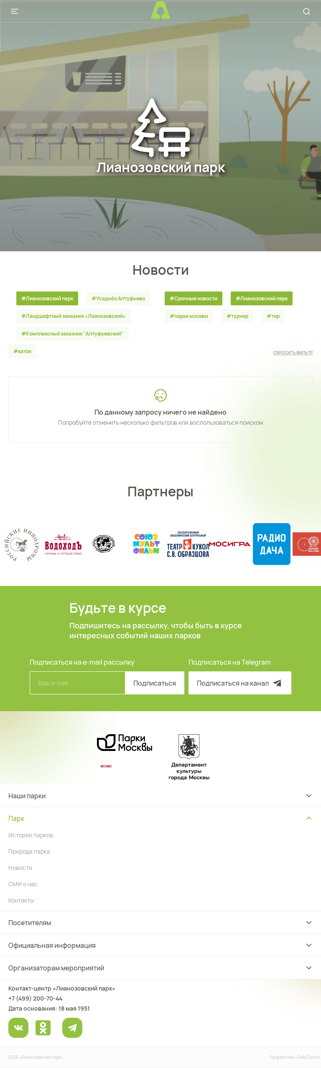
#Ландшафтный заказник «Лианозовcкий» (73, 316)
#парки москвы (189, 316)
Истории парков (30, 835)
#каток (22, 351)
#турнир (237, 316)
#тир (273, 316)
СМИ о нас (23, 884)
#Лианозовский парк (47, 298)
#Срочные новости (193, 298)
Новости (20, 868)
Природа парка (29, 851)
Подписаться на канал (240, 683)
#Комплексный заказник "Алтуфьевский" (72, 333)
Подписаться (154, 683)
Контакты (21, 900)
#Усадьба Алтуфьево (118, 298)
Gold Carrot (308, 1057)
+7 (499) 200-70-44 (35, 998)
